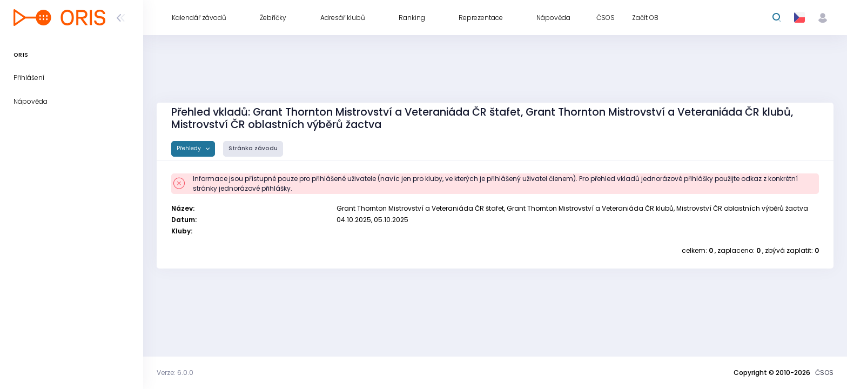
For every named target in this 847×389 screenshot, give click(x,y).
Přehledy (190, 148)
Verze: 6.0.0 (175, 372)
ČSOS (824, 372)
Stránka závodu (253, 148)
